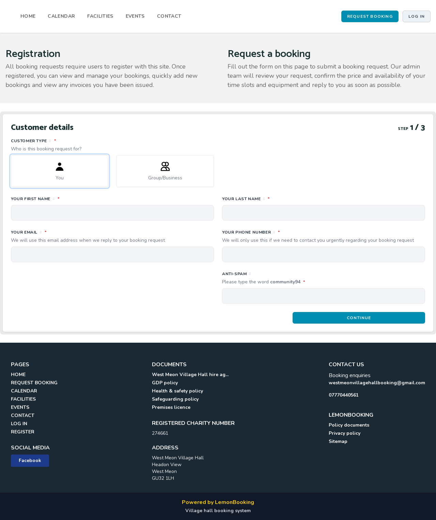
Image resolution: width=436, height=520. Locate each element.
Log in (416, 16)
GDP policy (165, 383)
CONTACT (169, 16)
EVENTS (135, 16)
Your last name (276, 198)
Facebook (30, 460)
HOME (27, 16)
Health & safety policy (177, 391)
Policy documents (349, 425)
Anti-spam (293, 278)
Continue (359, 318)
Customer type (218, 144)
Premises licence (171, 407)
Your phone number (323, 236)
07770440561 (344, 395)
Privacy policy (344, 433)
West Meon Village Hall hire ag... (190, 374)
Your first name (65, 198)
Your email (112, 236)
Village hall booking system (218, 510)
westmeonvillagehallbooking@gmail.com (377, 383)
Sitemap (338, 441)
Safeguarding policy (175, 399)
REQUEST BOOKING (370, 16)
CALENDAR (61, 16)
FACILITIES (100, 16)
